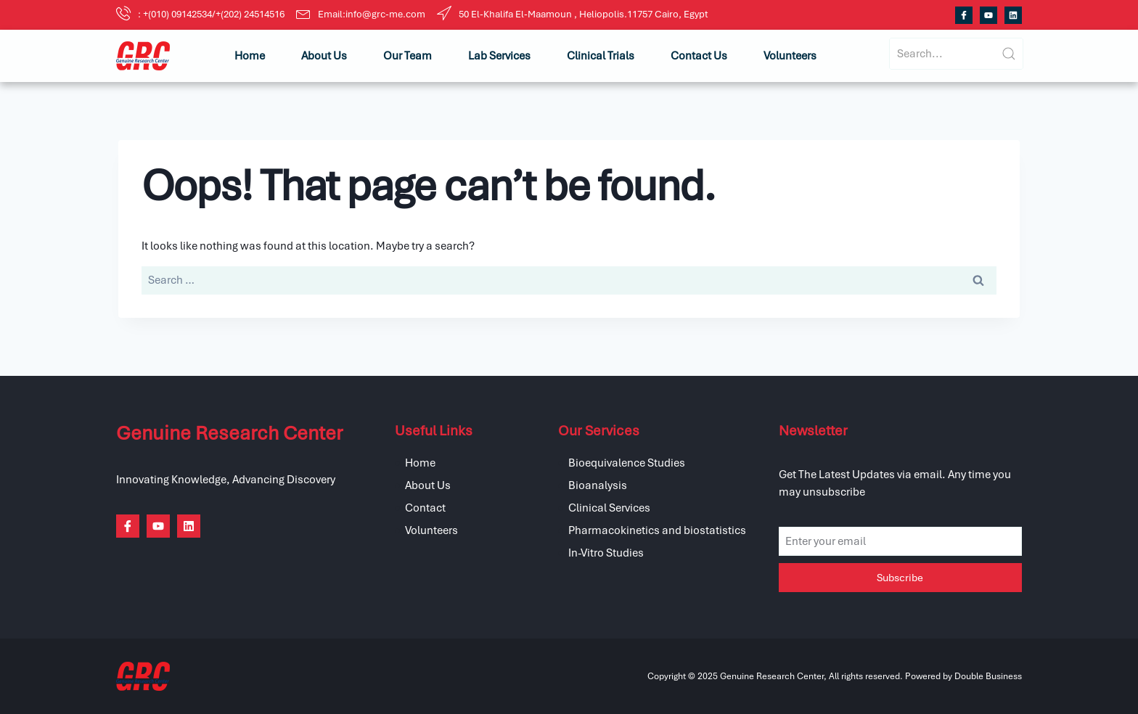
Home (249, 56)
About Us (324, 56)
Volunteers (790, 56)
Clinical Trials (600, 56)
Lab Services (499, 56)
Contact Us (699, 56)
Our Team (407, 56)
